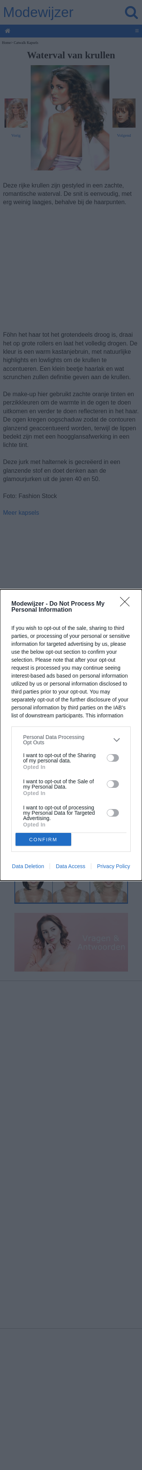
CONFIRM (43, 839)
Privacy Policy (113, 866)
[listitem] (71, 739)
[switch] (113, 758)
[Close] (127, 604)
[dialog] (71, 735)
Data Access (70, 866)
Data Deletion (28, 866)
